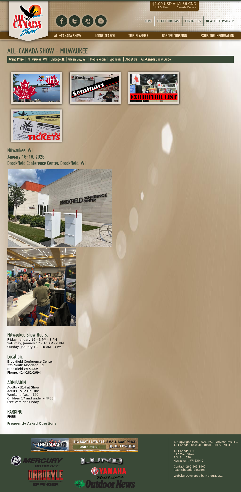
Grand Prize (16, 59)
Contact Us (193, 21)
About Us (131, 59)
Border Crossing (174, 35)
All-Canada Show (67, 35)
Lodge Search (105, 35)
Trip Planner (138, 35)
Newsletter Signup (220, 21)
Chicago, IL (57, 59)
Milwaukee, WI (37, 59)
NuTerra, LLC (214, 475)
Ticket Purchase (168, 21)
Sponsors (116, 59)
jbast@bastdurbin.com (189, 469)
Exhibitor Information (217, 35)
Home (148, 21)
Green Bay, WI (77, 59)
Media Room (98, 59)
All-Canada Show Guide (156, 59)
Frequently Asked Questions (31, 423)
